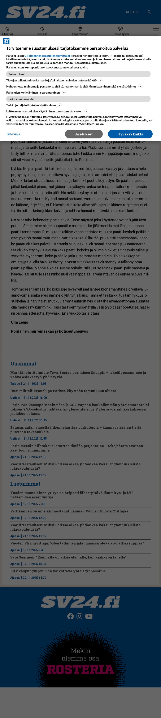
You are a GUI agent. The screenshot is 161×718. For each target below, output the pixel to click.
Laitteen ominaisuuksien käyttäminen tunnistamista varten (47, 111)
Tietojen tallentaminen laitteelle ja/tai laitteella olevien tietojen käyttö (54, 80)
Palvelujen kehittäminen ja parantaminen (36, 92)
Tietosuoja (13, 134)
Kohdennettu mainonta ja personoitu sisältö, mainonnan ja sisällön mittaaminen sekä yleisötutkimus (74, 86)
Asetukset (84, 134)
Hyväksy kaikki (130, 134)
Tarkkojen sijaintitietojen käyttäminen (34, 105)
